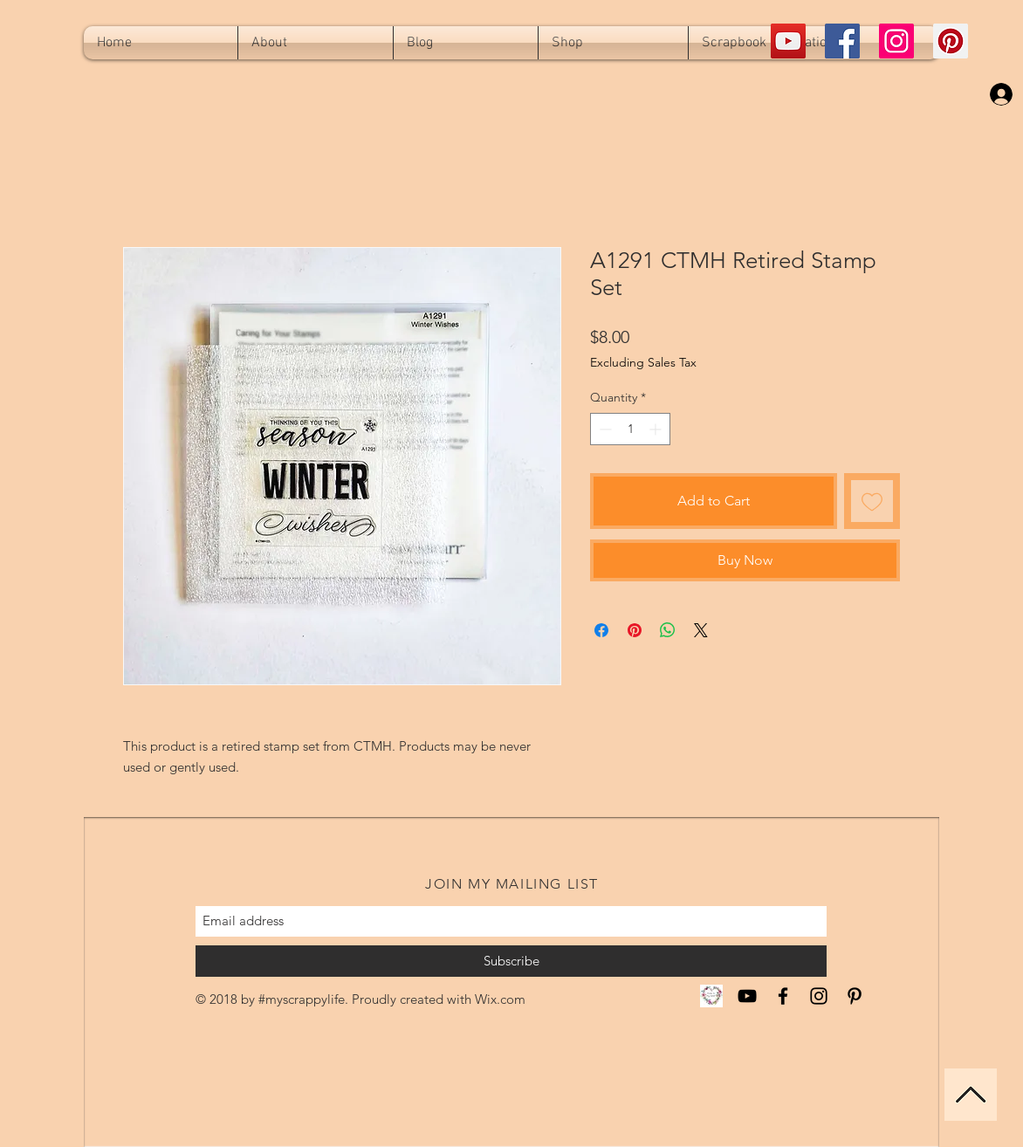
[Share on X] (700, 630)
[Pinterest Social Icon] (950, 41)
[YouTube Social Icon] (788, 41)
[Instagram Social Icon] (896, 41)
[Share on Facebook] (601, 630)
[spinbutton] (630, 429)
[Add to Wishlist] (872, 501)
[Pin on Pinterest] (634, 630)
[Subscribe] (511, 961)
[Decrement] (603, 429)
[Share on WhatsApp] (667, 630)
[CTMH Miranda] (711, 996)
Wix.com (500, 999)
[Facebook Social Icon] (842, 41)
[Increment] (657, 429)
